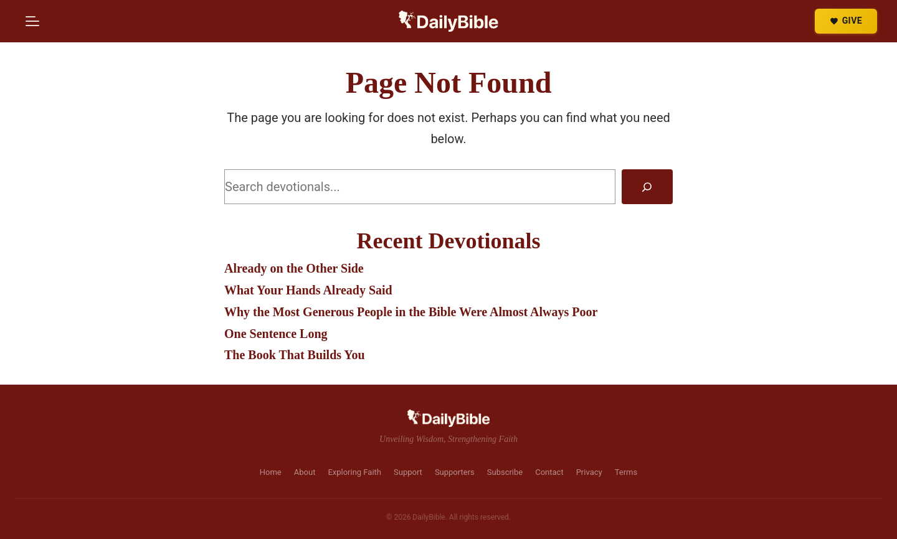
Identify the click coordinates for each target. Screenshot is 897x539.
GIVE (846, 21)
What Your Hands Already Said (308, 290)
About (305, 472)
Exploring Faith (354, 472)
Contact (549, 472)
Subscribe (505, 472)
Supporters (455, 472)
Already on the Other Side (294, 268)
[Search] (647, 186)
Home (271, 472)
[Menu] (32, 21)
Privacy (589, 472)
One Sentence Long (276, 333)
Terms (626, 472)
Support (408, 472)
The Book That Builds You (294, 355)
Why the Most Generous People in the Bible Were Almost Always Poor (410, 312)
